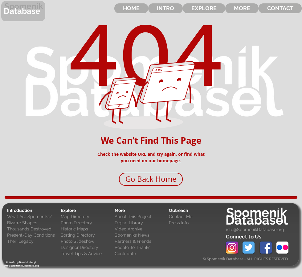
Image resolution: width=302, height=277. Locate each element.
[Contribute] (140, 254)
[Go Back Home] (151, 179)
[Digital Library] (140, 223)
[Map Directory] (86, 217)
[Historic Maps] (86, 229)
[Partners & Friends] (140, 241)
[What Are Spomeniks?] (32, 217)
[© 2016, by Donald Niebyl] (21, 262)
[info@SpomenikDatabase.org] (21, 266)
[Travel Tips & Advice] (86, 254)
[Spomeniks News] (140, 235)
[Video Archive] (140, 229)
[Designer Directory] (86, 248)
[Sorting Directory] (86, 235)
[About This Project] (140, 217)
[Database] (23, 11)
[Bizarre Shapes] (32, 223)
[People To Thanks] (140, 248)
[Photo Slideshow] (86, 241)
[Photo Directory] (86, 223)
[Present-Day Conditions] (32, 235)
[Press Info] (194, 223)
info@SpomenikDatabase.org (255, 229)
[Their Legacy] (32, 241)
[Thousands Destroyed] (32, 229)
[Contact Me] (194, 217)
